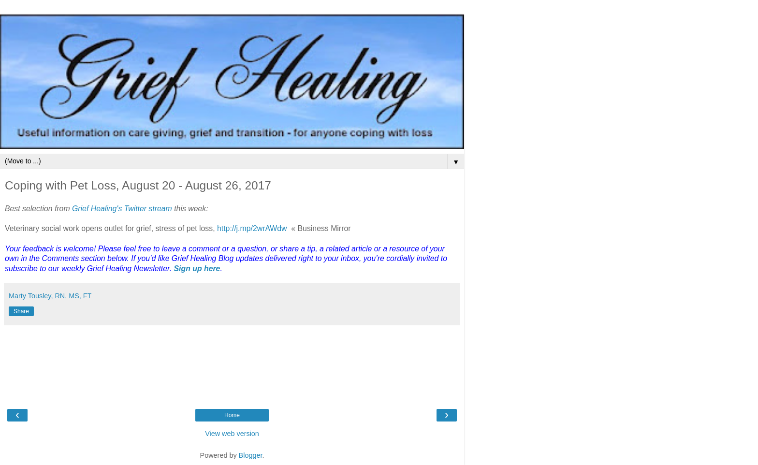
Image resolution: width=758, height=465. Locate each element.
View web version (232, 433)
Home (232, 415)
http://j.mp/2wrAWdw (252, 228)
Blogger (250, 455)
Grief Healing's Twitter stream (122, 208)
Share (21, 311)
